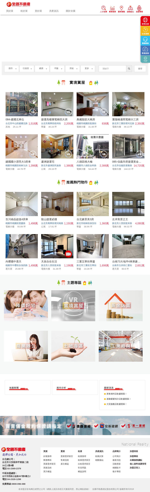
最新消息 (116, 460)
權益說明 (82, 471)
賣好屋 (38, 11)
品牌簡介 (116, 451)
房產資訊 (54, 11)
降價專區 (47, 460)
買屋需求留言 (49, 464)
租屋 (80, 451)
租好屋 (24, 11)
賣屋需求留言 (67, 456)
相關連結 (99, 460)
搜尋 (140, 68)
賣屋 (63, 451)
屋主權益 (65, 464)
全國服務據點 (136, 460)
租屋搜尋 (82, 456)
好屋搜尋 (47, 456)
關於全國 (70, 11)
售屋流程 (65, 460)
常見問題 (82, 467)
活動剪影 (116, 464)
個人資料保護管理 (138, 464)
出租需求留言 (84, 464)
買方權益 (47, 471)
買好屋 (9, 11)
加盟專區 (134, 456)
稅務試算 (99, 456)
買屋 (45, 451)
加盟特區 (134, 451)
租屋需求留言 (84, 460)
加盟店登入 (135, 467)
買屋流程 (47, 467)
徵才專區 (116, 471)
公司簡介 (116, 456)
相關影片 (116, 467)
